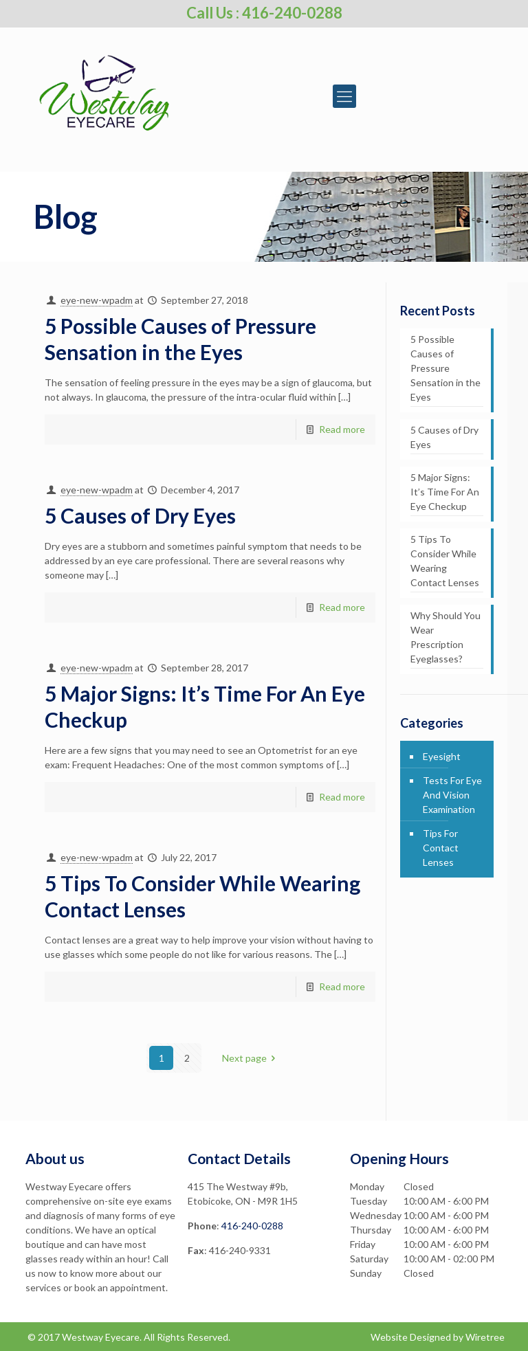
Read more (342, 429)
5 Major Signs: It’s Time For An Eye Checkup (444, 491)
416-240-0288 (252, 1225)
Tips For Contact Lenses (441, 847)
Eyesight (442, 756)
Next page (251, 1058)
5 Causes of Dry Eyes (140, 515)
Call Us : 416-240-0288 (264, 12)
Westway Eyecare (101, 1337)
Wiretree (485, 1337)
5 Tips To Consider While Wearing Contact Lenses (444, 560)
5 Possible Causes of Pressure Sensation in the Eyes (445, 368)
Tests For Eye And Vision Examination (452, 794)
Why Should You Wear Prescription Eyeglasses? (445, 637)
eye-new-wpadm (96, 300)
